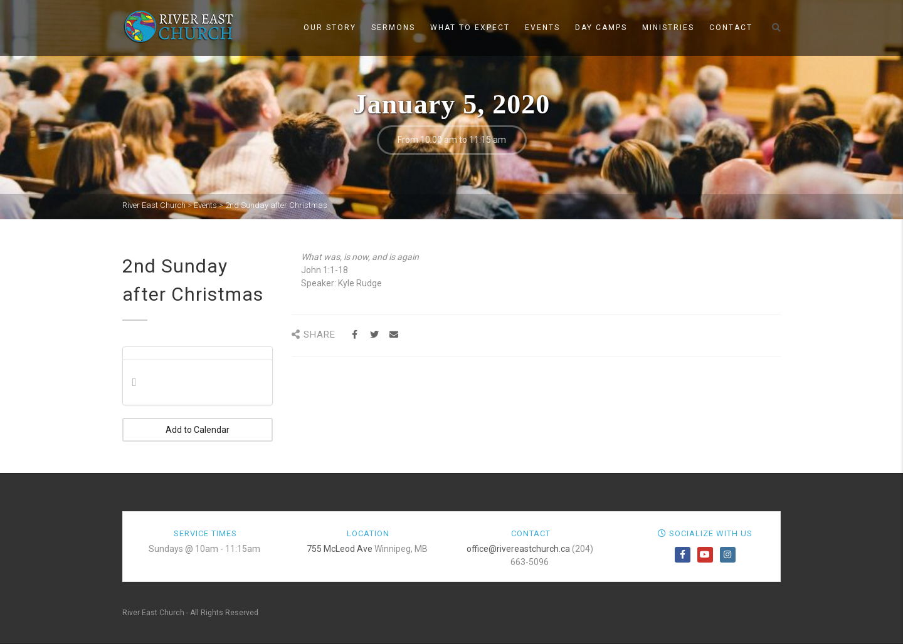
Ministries (668, 27)
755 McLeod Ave (339, 549)
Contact (730, 27)
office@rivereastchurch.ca (518, 549)
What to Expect (470, 27)
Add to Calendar (198, 430)
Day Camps (601, 27)
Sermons (393, 27)
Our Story (330, 27)
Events (542, 27)
